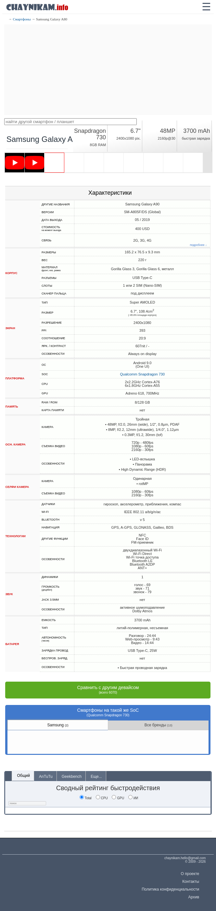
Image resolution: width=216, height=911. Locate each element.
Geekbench (72, 776)
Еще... (96, 776)
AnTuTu (46, 776)
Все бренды (158, 725)
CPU (102, 798)
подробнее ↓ (198, 245)
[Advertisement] (107, 69)
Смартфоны (22, 19)
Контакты (190, 881)
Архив (193, 897)
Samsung (57, 725)
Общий (23, 775)
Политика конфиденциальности (170, 889)
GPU (118, 798)
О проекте (190, 873)
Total (86, 798)
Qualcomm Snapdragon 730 (142, 374)
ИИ (133, 798)
